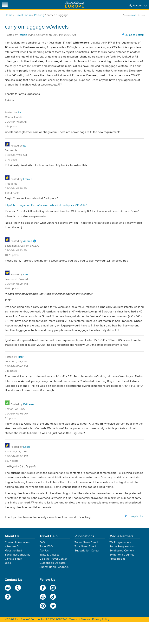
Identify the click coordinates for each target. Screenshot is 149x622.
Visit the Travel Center (53, 559)
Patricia (22, 35)
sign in (133, 15)
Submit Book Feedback (54, 567)
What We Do (12, 546)
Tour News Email (85, 546)
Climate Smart (13, 559)
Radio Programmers (122, 546)
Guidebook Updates (53, 563)
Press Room (117, 559)
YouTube (43, 597)
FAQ (42, 542)
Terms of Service (79, 619)
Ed (24, 145)
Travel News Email (86, 542)
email (8, 588)
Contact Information (17, 542)
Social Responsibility (17, 555)
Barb (20, 112)
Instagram (53, 588)
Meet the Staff (13, 550)
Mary (20, 357)
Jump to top (136, 516)
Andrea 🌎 (29, 241)
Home (9, 15)
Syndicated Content (121, 550)
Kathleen (28, 404)
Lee (25, 274)
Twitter (53, 606)
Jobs (8, 563)
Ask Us (44, 550)
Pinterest (43, 606)
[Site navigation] (5, 4)
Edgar (26, 447)
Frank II (27, 179)
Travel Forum (23, 15)
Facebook (43, 588)
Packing (39, 15)
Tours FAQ (46, 546)
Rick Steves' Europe (74, 4)
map (8, 597)
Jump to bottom (135, 35)
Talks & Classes (49, 555)
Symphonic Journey (121, 555)
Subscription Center (86, 550)
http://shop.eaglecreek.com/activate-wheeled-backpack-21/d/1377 (46, 205)
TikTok (53, 597)
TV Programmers (120, 542)
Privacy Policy (100, 619)
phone (18, 588)
